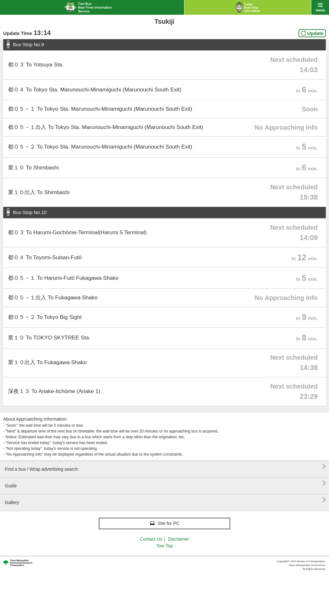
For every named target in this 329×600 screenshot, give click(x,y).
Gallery (165, 500)
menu (320, 7)
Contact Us (151, 539)
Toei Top (164, 545)
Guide (165, 483)
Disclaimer (178, 539)
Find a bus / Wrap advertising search (165, 466)
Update (315, 33)
